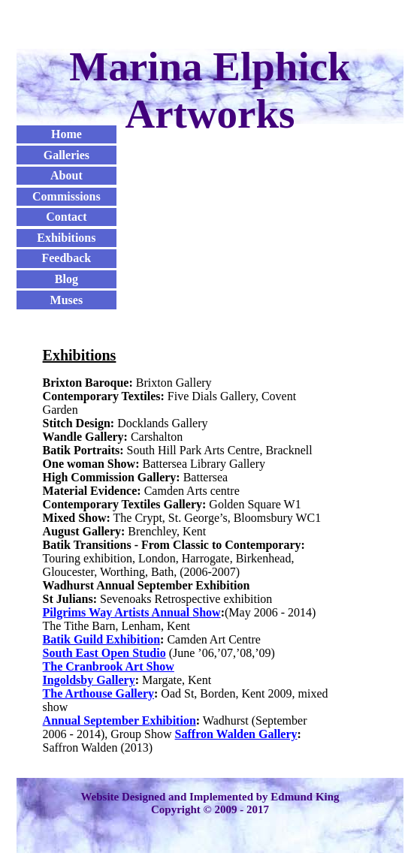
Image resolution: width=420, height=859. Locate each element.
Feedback (66, 258)
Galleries (66, 155)
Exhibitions (66, 237)
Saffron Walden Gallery (236, 734)
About (66, 175)
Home (66, 134)
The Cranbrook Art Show (108, 666)
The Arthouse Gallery (98, 693)
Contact (66, 216)
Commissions (66, 196)
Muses (66, 300)
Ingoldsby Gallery (89, 680)
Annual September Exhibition (119, 720)
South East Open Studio (104, 653)
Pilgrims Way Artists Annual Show (132, 612)
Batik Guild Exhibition (102, 639)
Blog (66, 279)
